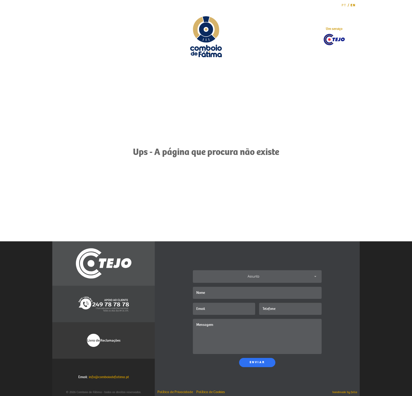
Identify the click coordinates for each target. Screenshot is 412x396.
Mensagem (257, 336)
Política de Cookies (210, 392)
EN (353, 5)
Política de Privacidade (175, 392)
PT (344, 5)
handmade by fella (344, 392)
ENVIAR (257, 362)
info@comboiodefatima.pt (109, 377)
